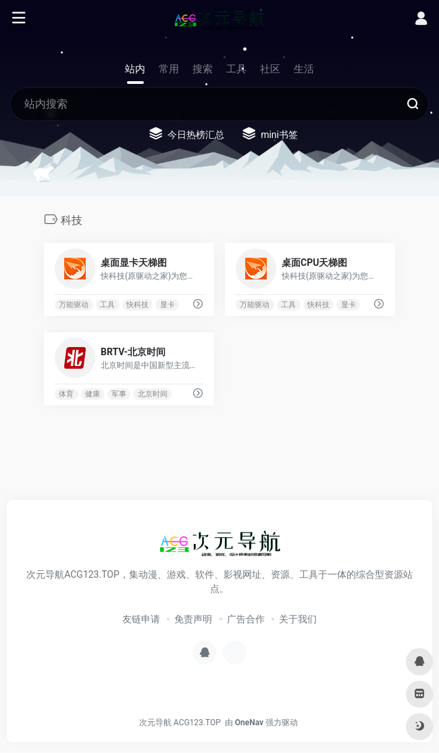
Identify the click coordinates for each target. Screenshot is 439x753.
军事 (118, 394)
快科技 (137, 304)
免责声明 (193, 619)
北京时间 (152, 394)
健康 (92, 394)
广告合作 (246, 619)
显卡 (167, 304)
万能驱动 (73, 304)
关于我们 (298, 619)
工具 (107, 304)
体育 (66, 394)
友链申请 (141, 619)
